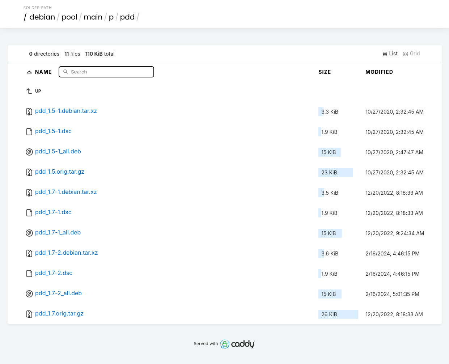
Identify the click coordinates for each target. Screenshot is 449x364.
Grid (411, 53)
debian (42, 17)
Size (324, 72)
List (390, 53)
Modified (379, 72)
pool (69, 17)
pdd (127, 17)
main (93, 17)
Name (44, 71)
